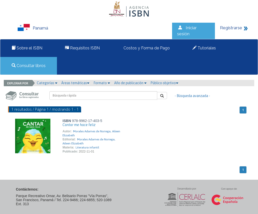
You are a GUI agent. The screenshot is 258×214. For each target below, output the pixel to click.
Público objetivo (164, 83)
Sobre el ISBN (27, 48)
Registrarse (231, 27)
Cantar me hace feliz (78, 125)
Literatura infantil (87, 147)
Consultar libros (29, 65)
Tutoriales (204, 48)
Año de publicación (130, 83)
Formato (101, 83)
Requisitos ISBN (82, 48)
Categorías (47, 83)
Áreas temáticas (75, 83)
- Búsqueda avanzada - (192, 96)
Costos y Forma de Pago (146, 48)
